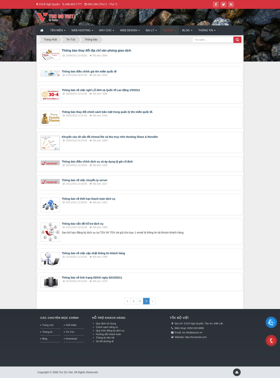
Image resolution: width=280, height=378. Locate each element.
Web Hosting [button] (82, 31)
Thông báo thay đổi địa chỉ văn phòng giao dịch (96, 50)
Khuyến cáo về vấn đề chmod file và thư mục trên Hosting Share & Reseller (110, 136)
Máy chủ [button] (106, 31)
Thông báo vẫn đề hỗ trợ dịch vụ (82, 223)
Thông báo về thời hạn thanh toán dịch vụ (88, 198)
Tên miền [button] (57, 31)
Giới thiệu (71, 325)
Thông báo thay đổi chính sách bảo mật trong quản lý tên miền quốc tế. (107, 111)
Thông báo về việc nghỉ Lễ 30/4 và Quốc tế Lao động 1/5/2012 (101, 90)
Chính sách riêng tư (107, 327)
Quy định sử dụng (106, 323)
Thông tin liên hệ (105, 337)
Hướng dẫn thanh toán (108, 334)
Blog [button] (187, 31)
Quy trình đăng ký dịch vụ (110, 330)
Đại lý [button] (151, 31)
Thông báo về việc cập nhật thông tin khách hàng (93, 253)
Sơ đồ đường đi (105, 341)
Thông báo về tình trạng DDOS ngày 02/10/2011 (92, 277)
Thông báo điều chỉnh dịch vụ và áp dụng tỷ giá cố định (97, 161)
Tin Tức (70, 331)
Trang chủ (48, 325)
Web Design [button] (130, 31)
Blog (44, 338)
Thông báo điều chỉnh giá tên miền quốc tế (89, 71)
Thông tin (47, 331)
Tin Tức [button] (169, 31)
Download (71, 338)
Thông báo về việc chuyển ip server (84, 180)
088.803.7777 (73, 4)
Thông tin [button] (207, 31)
